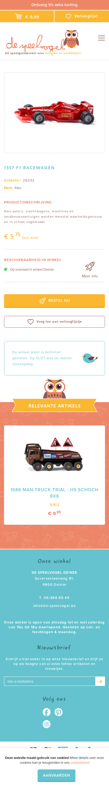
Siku (17, 188)
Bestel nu (54, 301)
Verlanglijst (82, 16)
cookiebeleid (79, 763)
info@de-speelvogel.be (54, 606)
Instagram (48, 724)
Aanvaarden (56, 775)
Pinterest (60, 712)
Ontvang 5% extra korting (54, 4)
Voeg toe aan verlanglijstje (54, 321)
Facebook (48, 712)
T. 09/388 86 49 (54, 598)
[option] (54, 113)
